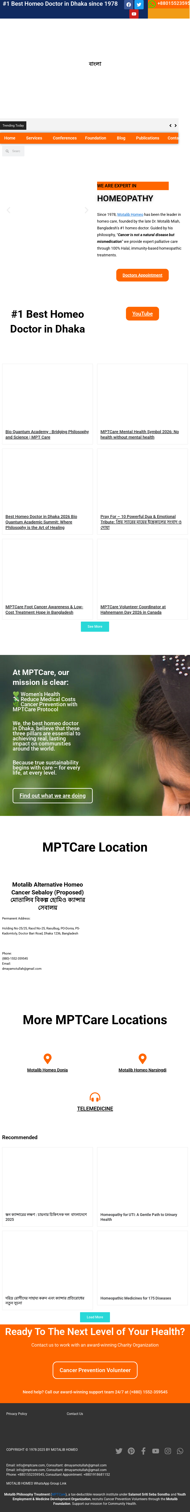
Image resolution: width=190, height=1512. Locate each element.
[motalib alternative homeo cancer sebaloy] (142, 933)
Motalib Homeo (130, 214)
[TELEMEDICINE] (95, 1097)
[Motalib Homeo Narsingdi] (142, 1059)
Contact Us (75, 1414)
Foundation (96, 138)
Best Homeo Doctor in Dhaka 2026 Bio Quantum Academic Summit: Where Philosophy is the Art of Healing (41, 522)
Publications (147, 138)
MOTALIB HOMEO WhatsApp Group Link (36, 1483)
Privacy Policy (16, 1414)
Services (35, 138)
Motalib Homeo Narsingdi (142, 1069)
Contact (175, 138)
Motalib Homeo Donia (47, 1069)
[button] (17, 138)
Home (11, 138)
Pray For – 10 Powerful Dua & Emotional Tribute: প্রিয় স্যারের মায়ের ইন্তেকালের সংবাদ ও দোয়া (141, 522)
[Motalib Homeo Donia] (47, 1059)
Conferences (65, 138)
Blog (122, 138)
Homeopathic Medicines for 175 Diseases (135, 1298)
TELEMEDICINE (95, 1109)
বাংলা (95, 64)
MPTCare (59, 1494)
